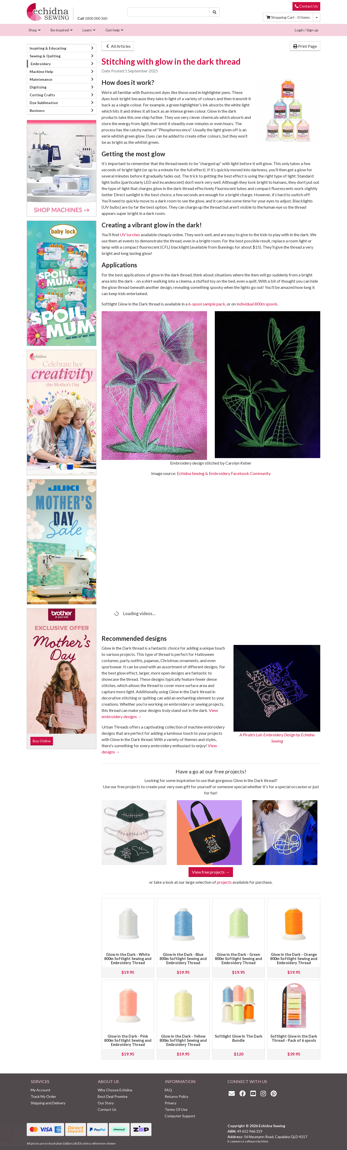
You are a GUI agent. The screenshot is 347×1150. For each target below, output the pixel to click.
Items (288, 17)
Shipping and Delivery (48, 1103)
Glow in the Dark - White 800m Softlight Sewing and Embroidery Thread (127, 958)
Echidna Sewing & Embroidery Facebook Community (224, 473)
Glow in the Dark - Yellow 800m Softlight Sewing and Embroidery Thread (183, 1040)
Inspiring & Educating (48, 48)
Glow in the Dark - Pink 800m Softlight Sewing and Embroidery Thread (127, 1040)
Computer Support (180, 1116)
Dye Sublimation (44, 102)
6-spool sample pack (206, 303)
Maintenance (41, 79)
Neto (264, 1141)
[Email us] (233, 1093)
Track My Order (43, 1096)
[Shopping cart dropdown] (316, 17)
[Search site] (214, 12)
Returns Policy (176, 1096)
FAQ (168, 1090)
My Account (40, 1090)
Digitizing (38, 87)
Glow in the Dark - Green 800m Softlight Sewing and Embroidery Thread (238, 958)
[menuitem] (34, 30)
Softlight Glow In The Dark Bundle (238, 1038)
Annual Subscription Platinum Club (43, 1136)
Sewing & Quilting (45, 56)
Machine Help (41, 71)
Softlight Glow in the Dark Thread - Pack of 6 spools (293, 1038)
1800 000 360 (92, 18)
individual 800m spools (257, 303)
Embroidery (41, 64)
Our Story (106, 1103)
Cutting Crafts (42, 95)
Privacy (170, 1103)
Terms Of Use (176, 1109)
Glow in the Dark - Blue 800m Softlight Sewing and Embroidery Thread (183, 958)
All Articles (118, 46)
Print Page (305, 46)
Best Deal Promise (113, 1096)
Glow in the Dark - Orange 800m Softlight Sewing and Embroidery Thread (293, 958)
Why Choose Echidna (115, 1090)
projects (224, 882)
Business (37, 110)
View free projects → (211, 871)
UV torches (130, 234)
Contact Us (306, 6)
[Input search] (168, 12)
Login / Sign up (306, 30)
